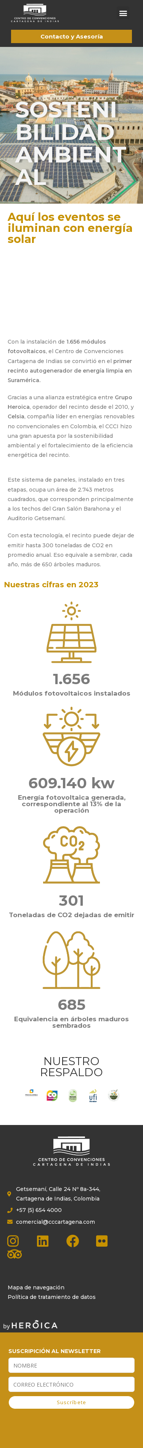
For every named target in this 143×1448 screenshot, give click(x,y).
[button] (123, 12)
